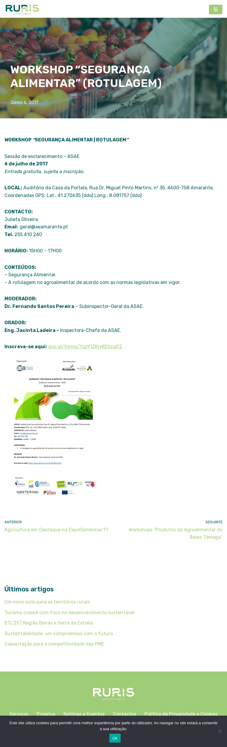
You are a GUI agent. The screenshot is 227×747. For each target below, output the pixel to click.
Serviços (18, 715)
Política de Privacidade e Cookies (181, 715)
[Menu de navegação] (216, 9)
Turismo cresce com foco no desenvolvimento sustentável (69, 613)
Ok (114, 738)
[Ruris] (22, 9)
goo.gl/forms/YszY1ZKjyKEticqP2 (85, 347)
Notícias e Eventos (84, 715)
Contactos (124, 715)
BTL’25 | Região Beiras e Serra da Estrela (48, 623)
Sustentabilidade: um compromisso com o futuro (58, 634)
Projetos (46, 715)
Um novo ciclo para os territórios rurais (47, 602)
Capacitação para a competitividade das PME (54, 645)
